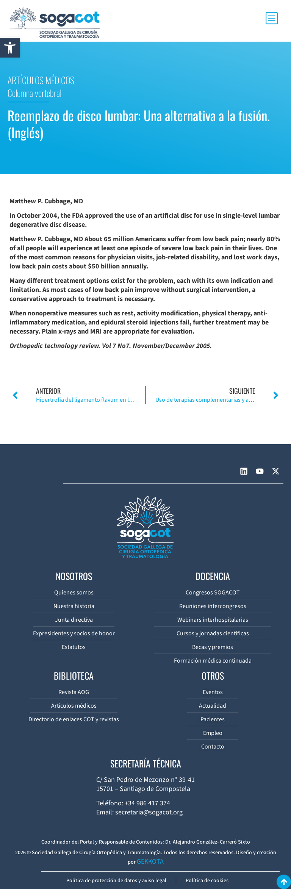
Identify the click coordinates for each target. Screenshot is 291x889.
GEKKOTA (150, 861)
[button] (10, 48)
